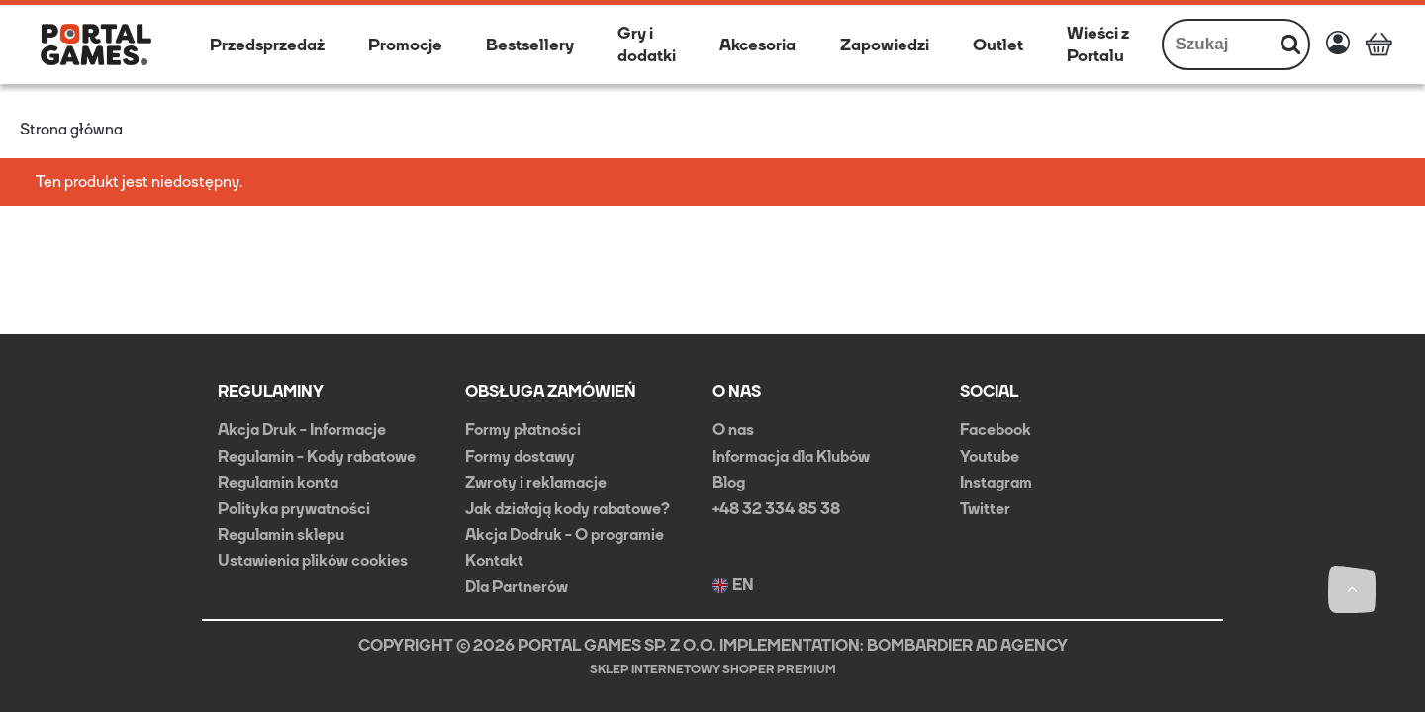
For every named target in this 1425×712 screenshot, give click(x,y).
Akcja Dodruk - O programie (564, 534)
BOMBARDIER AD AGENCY (967, 645)
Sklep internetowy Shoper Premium (713, 669)
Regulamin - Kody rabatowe (317, 456)
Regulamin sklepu (281, 534)
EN (733, 585)
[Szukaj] (1290, 44)
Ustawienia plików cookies (313, 560)
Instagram (996, 482)
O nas (733, 429)
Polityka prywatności (294, 508)
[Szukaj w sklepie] (1219, 44)
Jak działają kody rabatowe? (567, 508)
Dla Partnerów (516, 587)
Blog (728, 482)
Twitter (985, 508)
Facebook (995, 429)
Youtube (989, 456)
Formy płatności (523, 429)
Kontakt (494, 560)
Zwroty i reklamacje (536, 482)
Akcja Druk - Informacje (302, 429)
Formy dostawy (520, 456)
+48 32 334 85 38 (776, 508)
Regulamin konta (278, 482)
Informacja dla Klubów (791, 456)
